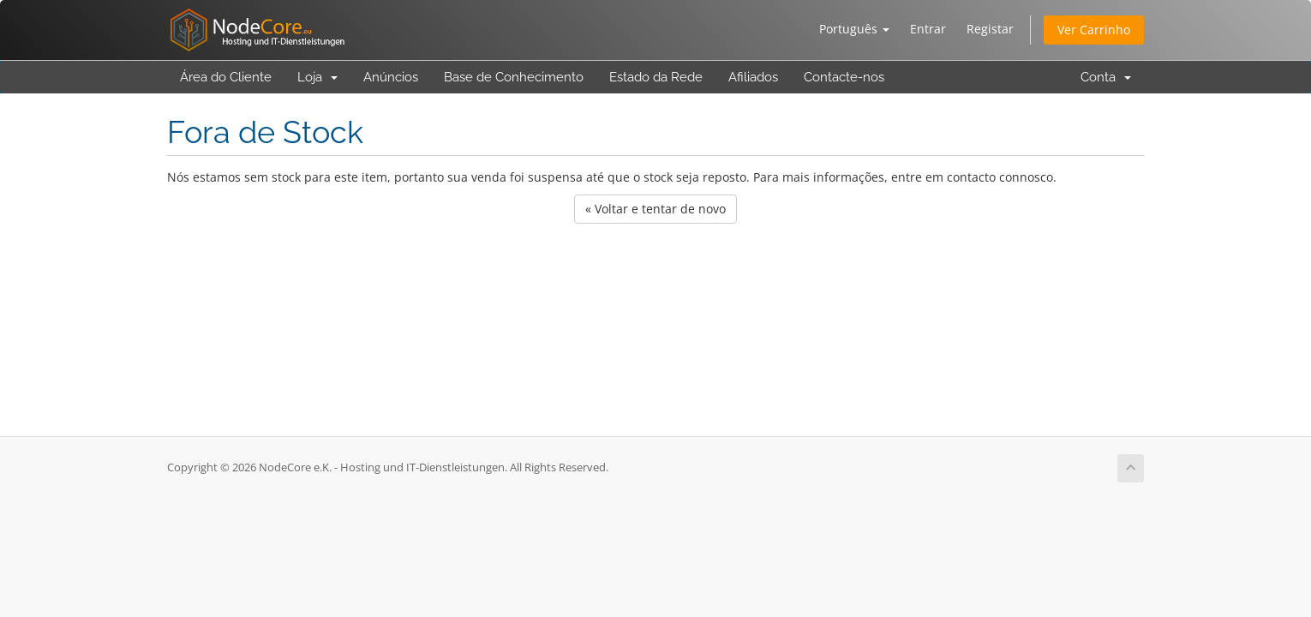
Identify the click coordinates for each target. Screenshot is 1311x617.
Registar (990, 29)
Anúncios (390, 77)
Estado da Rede (656, 77)
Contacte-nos (844, 77)
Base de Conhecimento (514, 77)
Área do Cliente (226, 77)
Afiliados (753, 77)
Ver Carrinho (1093, 29)
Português (854, 29)
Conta (1106, 77)
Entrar (928, 29)
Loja (317, 77)
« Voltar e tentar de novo (655, 209)
